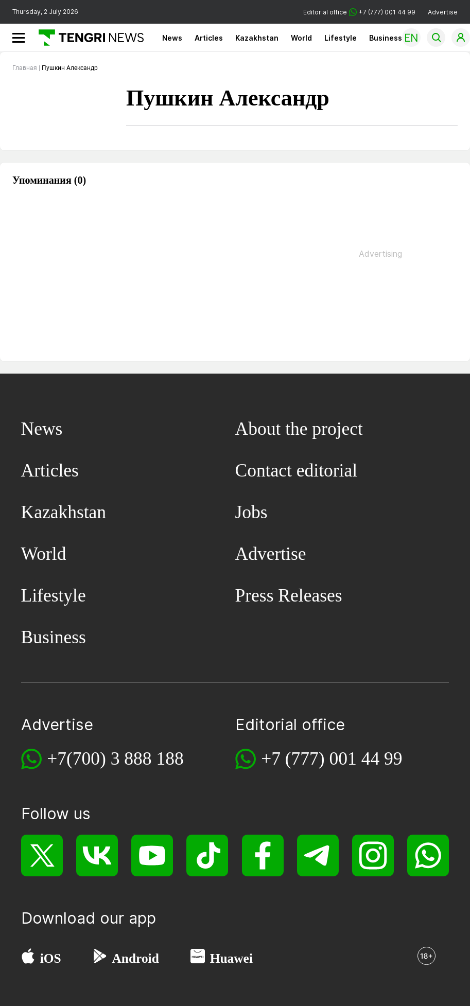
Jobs (251, 512)
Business (385, 37)
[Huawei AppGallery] (197, 959)
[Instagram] (373, 855)
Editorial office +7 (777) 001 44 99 (359, 12)
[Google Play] (99, 959)
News (172, 37)
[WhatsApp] (428, 855)
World (301, 37)
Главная (24, 68)
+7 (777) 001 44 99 (331, 758)
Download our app (88, 918)
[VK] (97, 855)
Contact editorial (296, 470)
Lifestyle (340, 37)
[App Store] (28, 959)
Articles (209, 37)
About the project (299, 428)
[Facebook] (263, 855)
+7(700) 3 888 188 (115, 758)
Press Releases (288, 595)
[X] (42, 855)
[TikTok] (207, 855)
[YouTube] (152, 855)
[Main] (87, 37)
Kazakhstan (256, 37)
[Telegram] (318, 855)
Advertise (443, 12)
